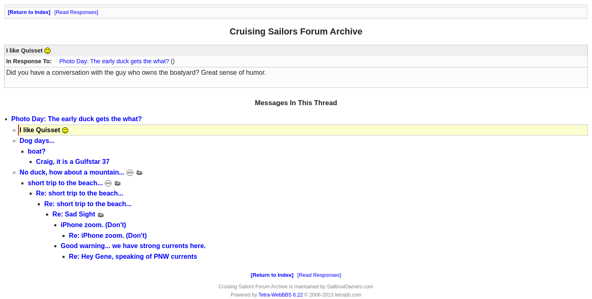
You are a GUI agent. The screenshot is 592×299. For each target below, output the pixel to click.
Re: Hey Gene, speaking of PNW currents (133, 256)
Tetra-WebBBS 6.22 (281, 295)
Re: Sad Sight (78, 214)
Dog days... (37, 140)
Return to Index (29, 12)
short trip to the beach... (74, 182)
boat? (37, 151)
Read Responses (76, 12)
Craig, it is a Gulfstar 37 (73, 161)
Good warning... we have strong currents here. (133, 245)
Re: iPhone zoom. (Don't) (108, 235)
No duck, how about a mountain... (81, 172)
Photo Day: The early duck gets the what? (114, 61)
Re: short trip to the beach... (79, 193)
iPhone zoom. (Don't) (93, 224)
